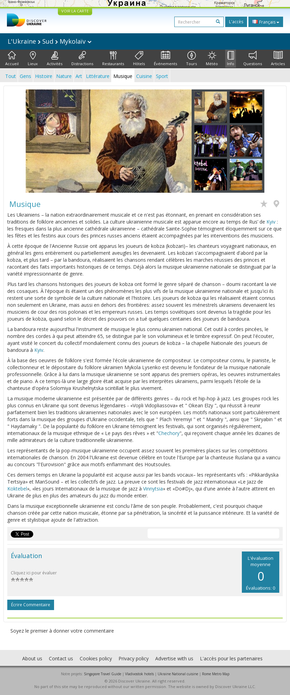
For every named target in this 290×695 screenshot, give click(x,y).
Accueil (12, 58)
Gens (25, 76)
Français (265, 22)
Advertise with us (174, 658)
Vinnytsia (153, 488)
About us (32, 658)
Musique (122, 76)
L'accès (236, 22)
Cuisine (144, 76)
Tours (191, 58)
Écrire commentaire (30, 605)
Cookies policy (96, 658)
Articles (278, 58)
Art (79, 76)
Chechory (168, 433)
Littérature (97, 76)
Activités (54, 58)
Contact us (61, 658)
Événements (165, 58)
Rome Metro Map (215, 673)
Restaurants (113, 58)
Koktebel (17, 488)
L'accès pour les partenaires (231, 658)
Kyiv (270, 221)
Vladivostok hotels (139, 673)
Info (230, 58)
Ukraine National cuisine (178, 673)
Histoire (43, 76)
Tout (10, 76)
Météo (212, 58)
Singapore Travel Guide (102, 673)
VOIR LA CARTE (75, 11)
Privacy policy (133, 658)
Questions (252, 58)
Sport (162, 76)
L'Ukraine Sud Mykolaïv (49, 41)
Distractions (82, 58)
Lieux (33, 58)
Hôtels (139, 58)
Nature (64, 76)
